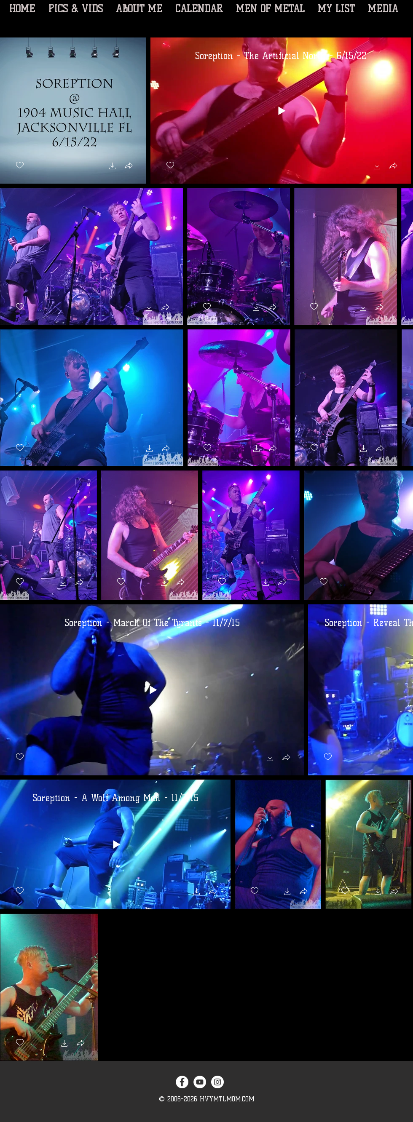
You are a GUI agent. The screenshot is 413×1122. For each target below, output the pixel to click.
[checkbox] (19, 165)
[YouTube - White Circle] (199, 1082)
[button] (112, 167)
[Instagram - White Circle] (217, 1082)
